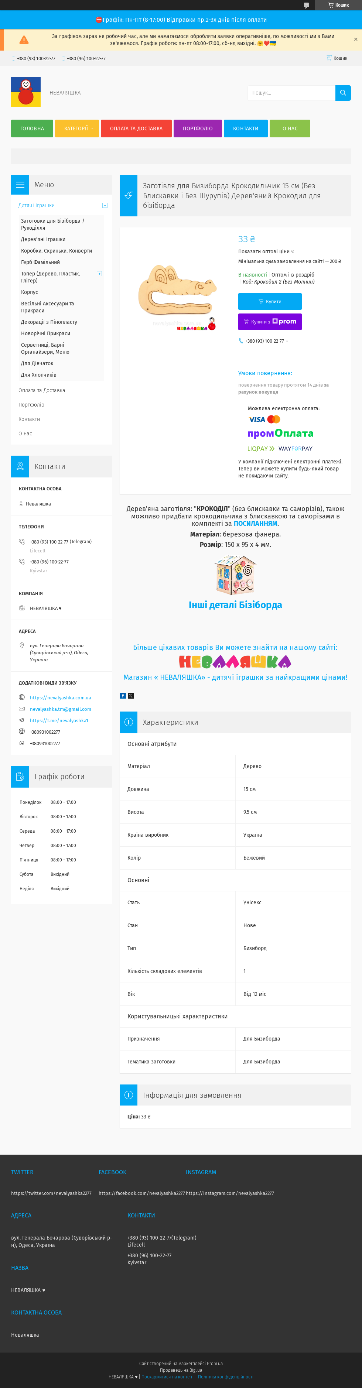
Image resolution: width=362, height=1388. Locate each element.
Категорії (76, 129)
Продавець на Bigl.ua (181, 1370)
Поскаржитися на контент (167, 1377)
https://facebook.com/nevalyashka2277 (142, 1193)
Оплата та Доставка (136, 129)
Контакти (246, 129)
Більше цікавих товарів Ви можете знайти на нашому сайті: (235, 647)
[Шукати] (343, 93)
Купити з (273, 321)
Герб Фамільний (40, 262)
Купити (273, 301)
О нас (290, 129)
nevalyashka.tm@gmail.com (60, 709)
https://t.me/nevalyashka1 (59, 720)
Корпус (29, 292)
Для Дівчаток (37, 363)
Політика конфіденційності (225, 1377)
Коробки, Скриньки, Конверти (56, 251)
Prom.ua (215, 1363)
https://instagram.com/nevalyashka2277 (230, 1193)
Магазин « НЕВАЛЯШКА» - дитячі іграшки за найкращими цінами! (235, 677)
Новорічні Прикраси (45, 333)
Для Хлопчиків (39, 375)
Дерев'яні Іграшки (43, 239)
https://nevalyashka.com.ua (60, 697)
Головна (32, 129)
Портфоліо (198, 129)
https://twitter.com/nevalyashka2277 (51, 1193)
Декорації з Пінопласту (49, 322)
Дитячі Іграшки (36, 205)
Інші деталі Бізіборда (235, 605)
